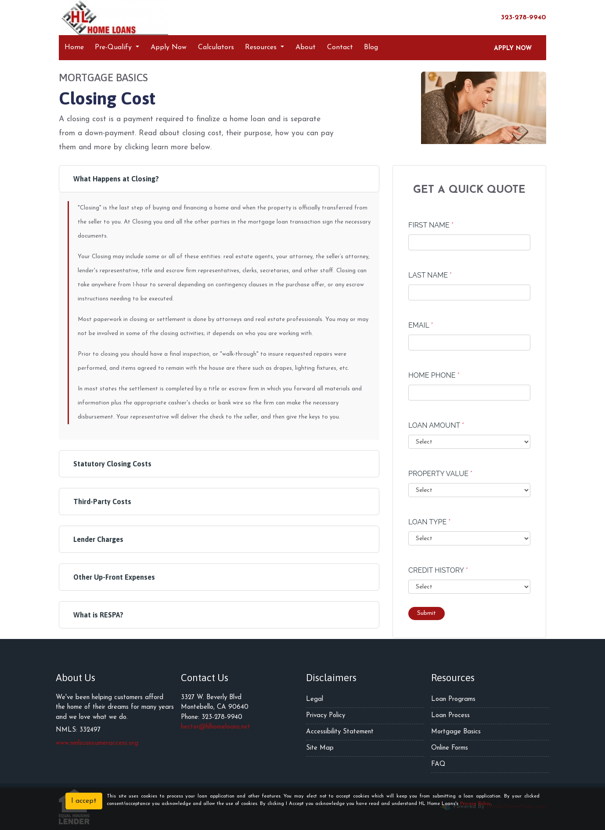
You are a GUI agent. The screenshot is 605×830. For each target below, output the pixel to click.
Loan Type (429, 522)
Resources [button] (262, 47)
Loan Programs (453, 699)
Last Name (430, 275)
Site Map (320, 748)
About (305, 47)
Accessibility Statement (340, 732)
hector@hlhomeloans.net (215, 727)
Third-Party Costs (102, 501)
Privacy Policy (325, 715)
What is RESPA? (98, 615)
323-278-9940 (519, 17)
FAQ (438, 764)
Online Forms (449, 748)
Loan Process (450, 715)
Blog (371, 47)
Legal (314, 699)
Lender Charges (98, 539)
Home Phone (434, 375)
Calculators (216, 47)
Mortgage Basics (456, 732)
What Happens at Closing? (116, 179)
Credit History (438, 570)
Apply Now (169, 47)
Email (420, 325)
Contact (340, 47)
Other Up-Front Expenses (114, 577)
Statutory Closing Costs (112, 464)
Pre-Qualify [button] (114, 47)
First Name (431, 225)
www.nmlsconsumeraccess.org (97, 743)
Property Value (440, 473)
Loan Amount (436, 425)
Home (74, 47)
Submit (426, 613)
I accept (84, 801)
